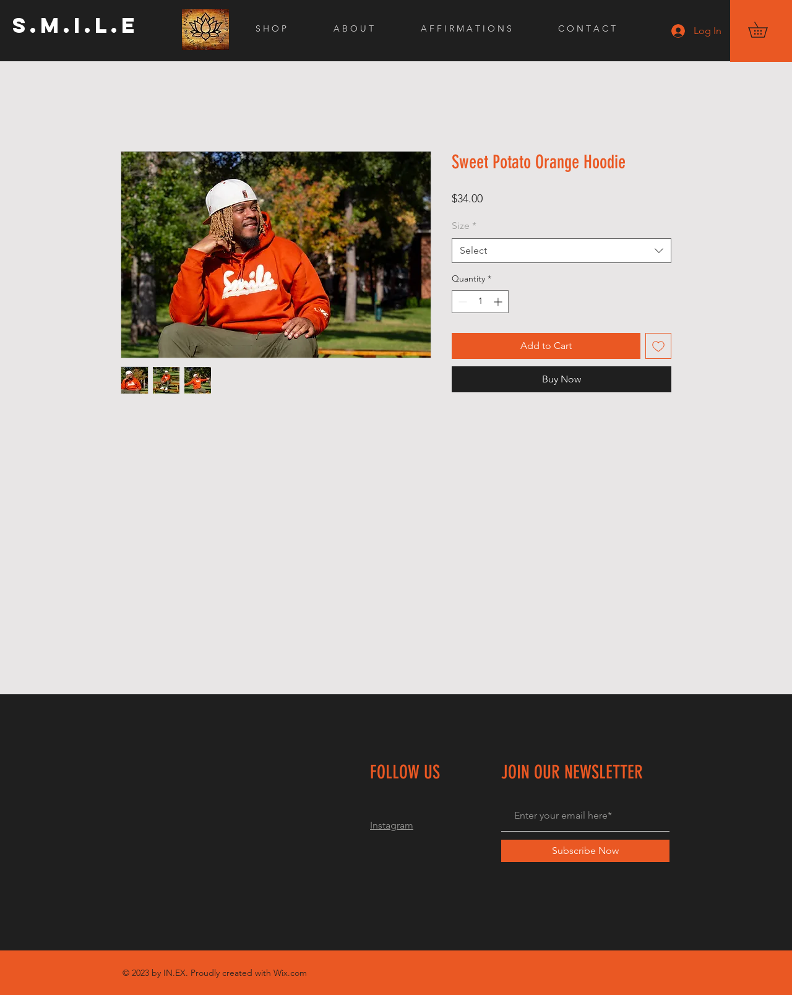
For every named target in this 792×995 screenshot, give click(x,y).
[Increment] (499, 301)
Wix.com (290, 972)
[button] (765, 30)
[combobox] (561, 250)
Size (464, 225)
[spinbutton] (480, 301)
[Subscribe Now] (585, 851)
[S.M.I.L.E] (75, 25)
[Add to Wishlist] (658, 346)
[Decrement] (461, 301)
